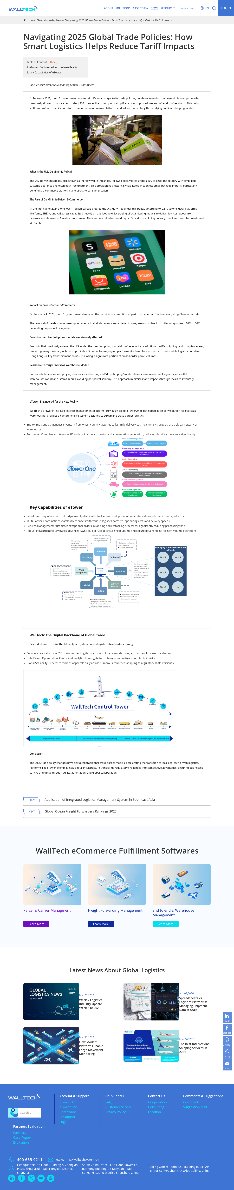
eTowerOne (68, 1097)
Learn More (36, 929)
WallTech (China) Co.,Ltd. (39, 1185)
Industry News (54, 20)
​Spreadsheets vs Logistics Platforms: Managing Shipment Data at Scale (190, 1008)
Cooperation (157, 1092)
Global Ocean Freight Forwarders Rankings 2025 (81, 811)
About (108, 8)
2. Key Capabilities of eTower (44, 72)
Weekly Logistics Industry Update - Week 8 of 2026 (90, 1008)
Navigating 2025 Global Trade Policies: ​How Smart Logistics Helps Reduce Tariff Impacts (118, 20)
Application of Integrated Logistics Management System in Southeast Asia (100, 799)
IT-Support (67, 1107)
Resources (168, 8)
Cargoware (67, 1102)
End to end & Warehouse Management (175, 915)
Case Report (22, 1128)
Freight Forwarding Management (105, 915)
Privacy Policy (115, 1102)
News (154, 8)
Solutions (123, 8)
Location (154, 1102)
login (226, 8)
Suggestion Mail (195, 1097)
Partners (19, 1123)
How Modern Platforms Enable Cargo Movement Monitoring (89, 1043)
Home (31, 20)
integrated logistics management (72, 411)
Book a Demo (188, 8)
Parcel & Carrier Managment (48, 912)
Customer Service (118, 1097)
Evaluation (21, 1132)
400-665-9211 (29, 1150)
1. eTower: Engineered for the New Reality (52, 67)
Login (63, 1112)
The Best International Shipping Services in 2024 (189, 1043)
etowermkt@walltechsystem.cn (77, 1150)
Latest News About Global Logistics (117, 977)
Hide (53, 62)
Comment (190, 1092)
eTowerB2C (68, 1092)
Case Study (140, 8)
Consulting (156, 1097)
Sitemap (201, 1185)
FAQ (108, 1092)
